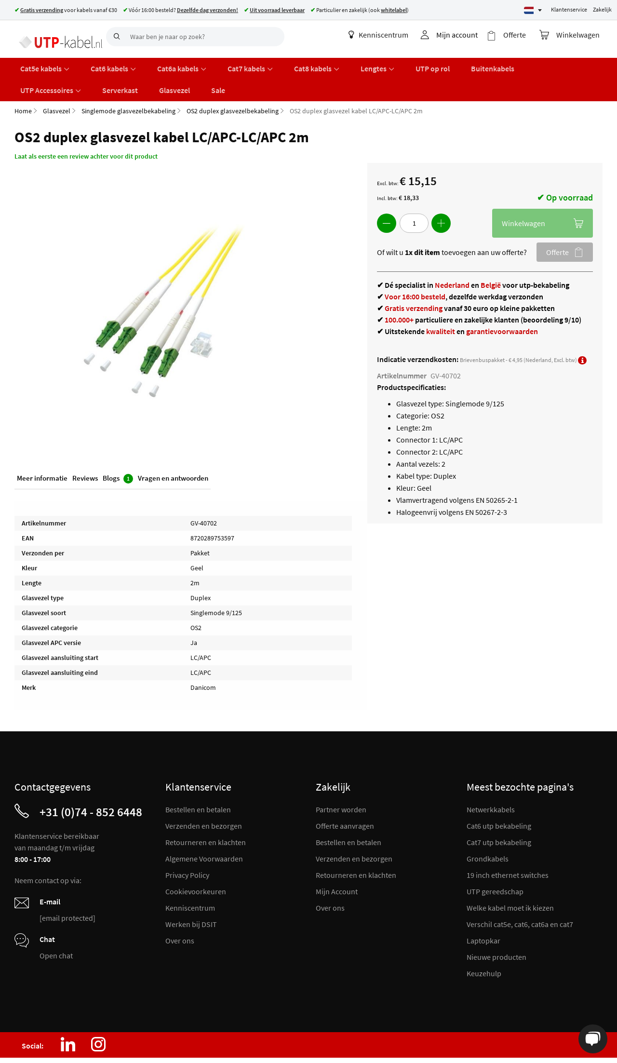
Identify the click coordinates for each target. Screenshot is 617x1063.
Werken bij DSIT (191, 897)
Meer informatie (42, 452)
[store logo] (56, 36)
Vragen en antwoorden (173, 452)
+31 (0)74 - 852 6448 (91, 785)
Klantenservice (569, 9)
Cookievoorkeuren (195, 864)
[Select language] (533, 10)
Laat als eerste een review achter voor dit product (86, 129)
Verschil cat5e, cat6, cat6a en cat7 (520, 897)
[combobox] (195, 36)
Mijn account (465, 35)
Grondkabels (488, 831)
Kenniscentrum (386, 35)
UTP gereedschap (495, 864)
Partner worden (341, 782)
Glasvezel (56, 84)
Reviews (85, 452)
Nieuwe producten (496, 930)
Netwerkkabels (491, 782)
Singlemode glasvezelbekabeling (128, 84)
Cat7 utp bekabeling (499, 815)
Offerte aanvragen (345, 799)
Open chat (56, 928)
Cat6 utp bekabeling (499, 799)
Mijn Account (337, 864)
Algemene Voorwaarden (204, 831)
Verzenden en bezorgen (203, 799)
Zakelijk (602, 9)
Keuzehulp (484, 946)
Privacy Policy (187, 848)
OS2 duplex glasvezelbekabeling (233, 84)
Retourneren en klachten (205, 815)
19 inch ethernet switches (508, 848)
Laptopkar (483, 913)
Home (23, 84)
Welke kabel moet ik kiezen (510, 881)
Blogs (118, 453)
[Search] (115, 36)
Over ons (179, 913)
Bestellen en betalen (198, 782)
